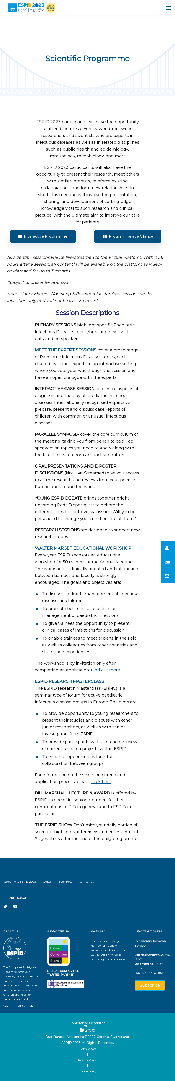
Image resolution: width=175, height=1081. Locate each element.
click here (101, 781)
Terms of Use (87, 1048)
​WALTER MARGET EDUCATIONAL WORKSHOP (83, 548)
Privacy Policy (87, 1060)
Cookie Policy (87, 1071)
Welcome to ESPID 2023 (19, 881)
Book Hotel (66, 881)
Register (47, 881)
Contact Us (86, 881)
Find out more (105, 670)
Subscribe (150, 985)
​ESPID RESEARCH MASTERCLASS (69, 681)
